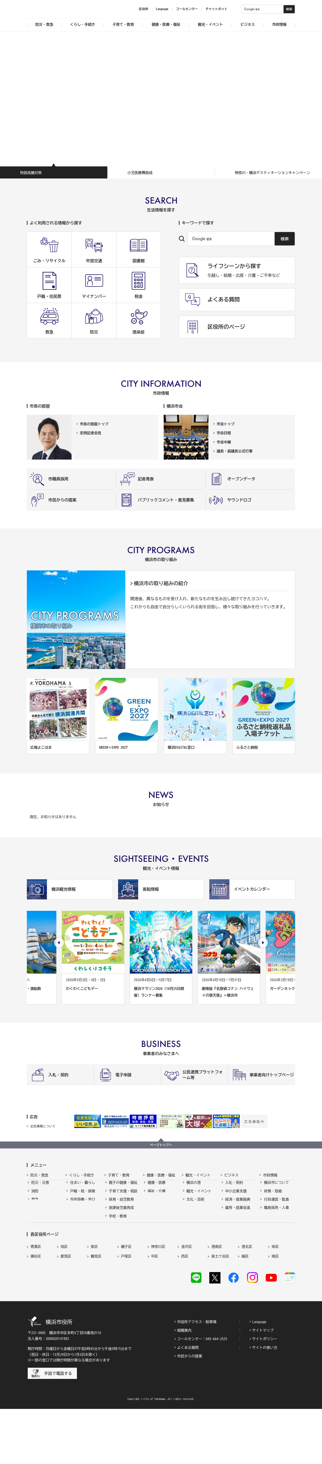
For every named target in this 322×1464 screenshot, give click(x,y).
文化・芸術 (195, 1203)
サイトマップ (263, 1385)
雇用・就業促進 (237, 1211)
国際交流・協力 (237, 1228)
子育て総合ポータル (123, 1261)
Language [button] (162, 9)
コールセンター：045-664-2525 (202, 1394)
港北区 (247, 1298)
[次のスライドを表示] (263, 943)
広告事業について (42, 1126)
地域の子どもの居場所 (123, 1239)
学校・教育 (118, 1220)
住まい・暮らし (82, 1186)
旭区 (64, 1298)
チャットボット (216, 9)
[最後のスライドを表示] (59, 943)
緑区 (245, 1307)
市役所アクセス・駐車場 (196, 1376)
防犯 (34, 1211)
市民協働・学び (82, 1203)
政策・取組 (273, 1195)
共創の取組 (234, 1220)
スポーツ (193, 1211)
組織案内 (184, 1385)
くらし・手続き (81, 1175)
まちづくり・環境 (84, 1211)
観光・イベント (198, 1175)
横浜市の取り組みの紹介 (161, 583)
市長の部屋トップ (94, 424)
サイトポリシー (264, 1394)
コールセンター (187, 9)
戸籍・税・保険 (82, 1195)
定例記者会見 (90, 433)
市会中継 (224, 442)
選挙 (267, 1237)
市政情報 (270, 1175)
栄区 (275, 1298)
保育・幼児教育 (121, 1203)
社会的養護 (118, 1250)
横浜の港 (193, 1186)
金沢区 (186, 1298)
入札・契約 (234, 1186)
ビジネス (231, 1175)
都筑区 (66, 1307)
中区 (154, 1307)
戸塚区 (126, 1307)
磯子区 (126, 1298)
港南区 (216, 1298)
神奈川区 (158, 1298)
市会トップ (226, 424)
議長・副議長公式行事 (234, 451)
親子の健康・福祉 (123, 1186)
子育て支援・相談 (123, 1195)
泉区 (94, 1298)
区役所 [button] (143, 9)
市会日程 (224, 433)
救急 (34, 1203)
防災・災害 (40, 1186)
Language (259, 1376)
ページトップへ (161, 1144)
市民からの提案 (189, 1411)
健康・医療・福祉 (161, 1175)
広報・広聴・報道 (278, 1228)
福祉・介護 (156, 1195)
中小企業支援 (236, 1195)
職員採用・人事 (276, 1211)
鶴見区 (96, 1307)
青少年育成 (118, 1228)
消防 (34, 1195)
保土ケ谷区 (220, 1307)
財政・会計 (273, 1220)
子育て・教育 (118, 1175)
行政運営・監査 (276, 1203)
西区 (184, 1307)
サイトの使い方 (264, 1402)
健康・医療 (156, 1186)
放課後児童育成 (121, 1211)
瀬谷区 (35, 1307)
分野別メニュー (237, 1237)
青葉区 (35, 1298)
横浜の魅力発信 (199, 1220)
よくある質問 (188, 1402)
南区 (275, 1307)
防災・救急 (39, 1175)
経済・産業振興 (237, 1203)
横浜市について (276, 1186)
